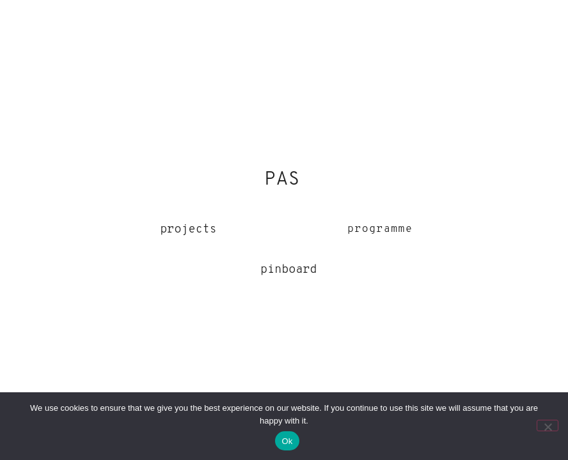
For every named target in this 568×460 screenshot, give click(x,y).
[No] (547, 425)
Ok (286, 441)
